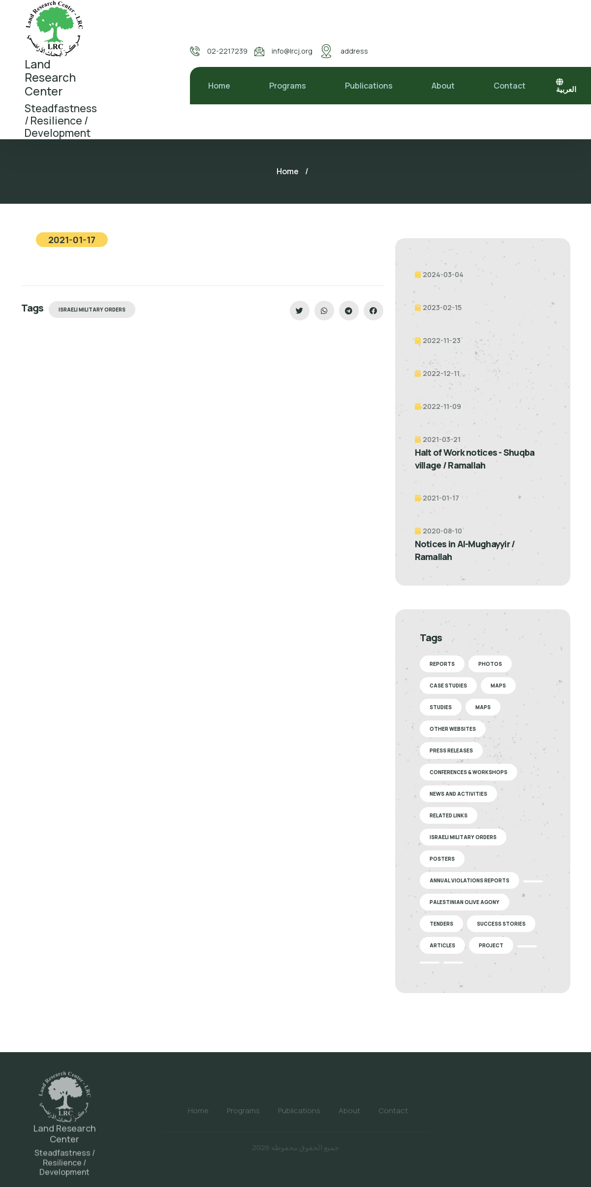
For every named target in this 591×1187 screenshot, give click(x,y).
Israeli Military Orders (92, 309)
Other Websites (453, 728)
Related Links (448, 815)
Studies (441, 707)
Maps (498, 685)
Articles (442, 945)
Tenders (441, 923)
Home (219, 85)
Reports (442, 663)
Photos (490, 663)
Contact (510, 85)
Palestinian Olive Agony (464, 902)
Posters (442, 858)
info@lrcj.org (292, 51)
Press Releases (451, 750)
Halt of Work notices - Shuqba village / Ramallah (475, 458)
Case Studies (448, 685)
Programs (287, 85)
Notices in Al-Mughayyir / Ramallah (465, 550)
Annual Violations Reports (469, 880)
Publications (369, 85)
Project (491, 945)
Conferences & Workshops (468, 772)
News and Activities (458, 793)
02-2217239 (227, 51)
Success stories (501, 923)
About (443, 85)
